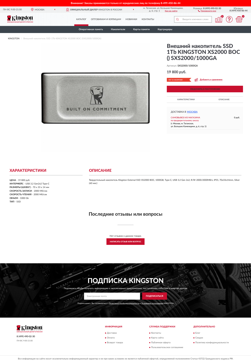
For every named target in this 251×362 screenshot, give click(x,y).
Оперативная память (91, 29)
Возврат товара (115, 342)
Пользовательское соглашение (167, 347)
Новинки (131, 19)
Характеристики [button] (186, 99)
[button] (207, 11)
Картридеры (165, 29)
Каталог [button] (81, 19)
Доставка (112, 333)
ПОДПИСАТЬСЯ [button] (154, 296)
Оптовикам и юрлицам (106, 19)
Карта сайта (157, 338)
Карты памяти (141, 29)
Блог (197, 333)
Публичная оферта (160, 342)
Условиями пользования (152, 303)
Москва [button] (192, 112)
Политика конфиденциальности (212, 342)
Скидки (199, 338)
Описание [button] (224, 99)
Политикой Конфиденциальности (124, 303)
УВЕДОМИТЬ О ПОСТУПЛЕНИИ (205, 89)
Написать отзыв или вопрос (125, 242)
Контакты (148, 19)
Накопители (118, 29)
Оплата (111, 338)
